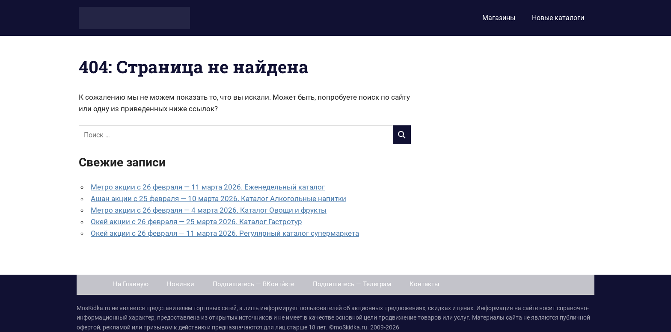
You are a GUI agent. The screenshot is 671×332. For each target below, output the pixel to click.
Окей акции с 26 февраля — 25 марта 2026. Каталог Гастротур (196, 221)
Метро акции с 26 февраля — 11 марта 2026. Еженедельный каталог (208, 187)
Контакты (424, 284)
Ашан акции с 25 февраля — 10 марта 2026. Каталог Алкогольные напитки (218, 198)
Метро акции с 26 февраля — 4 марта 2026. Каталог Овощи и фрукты (209, 210)
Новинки (180, 284)
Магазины (498, 18)
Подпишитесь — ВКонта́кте (253, 284)
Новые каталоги (558, 18)
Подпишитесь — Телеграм (352, 284)
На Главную (130, 284)
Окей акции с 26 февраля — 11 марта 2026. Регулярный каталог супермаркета (225, 233)
